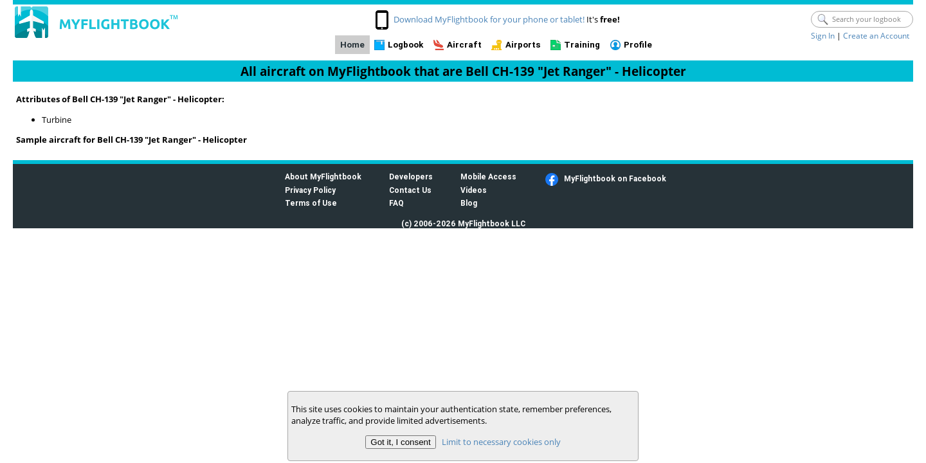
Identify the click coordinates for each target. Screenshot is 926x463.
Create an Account (876, 35)
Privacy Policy (310, 190)
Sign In (823, 35)
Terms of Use (311, 203)
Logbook (405, 44)
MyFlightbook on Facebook (615, 178)
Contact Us (410, 190)
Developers (411, 176)
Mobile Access (488, 176)
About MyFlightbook (323, 176)
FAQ (396, 203)
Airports (523, 44)
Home (352, 44)
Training (582, 44)
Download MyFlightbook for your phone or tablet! (489, 19)
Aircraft (464, 44)
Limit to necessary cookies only (501, 442)
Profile (638, 44)
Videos (473, 190)
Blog (468, 203)
